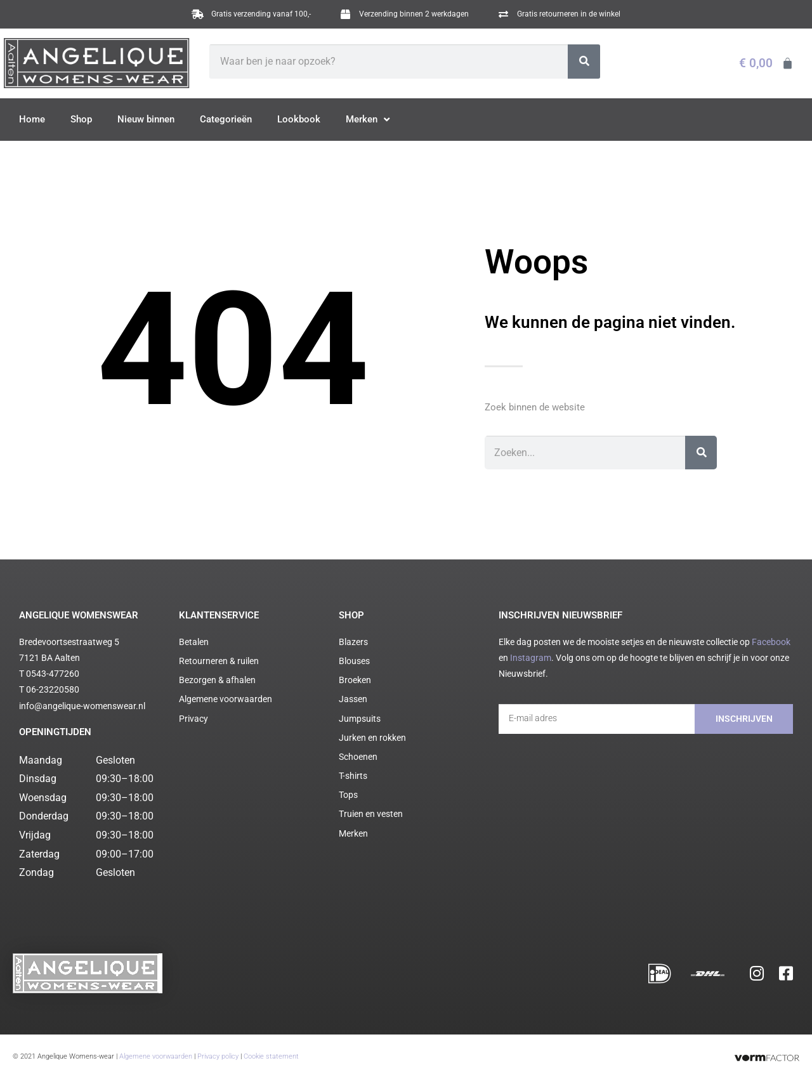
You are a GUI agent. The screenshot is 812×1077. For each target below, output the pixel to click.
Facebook (771, 642)
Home (32, 119)
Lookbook (298, 119)
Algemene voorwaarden (155, 1051)
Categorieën (226, 119)
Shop (81, 119)
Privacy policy (218, 1051)
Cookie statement (271, 1051)
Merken (368, 120)
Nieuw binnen (145, 119)
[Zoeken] (584, 61)
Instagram (530, 658)
